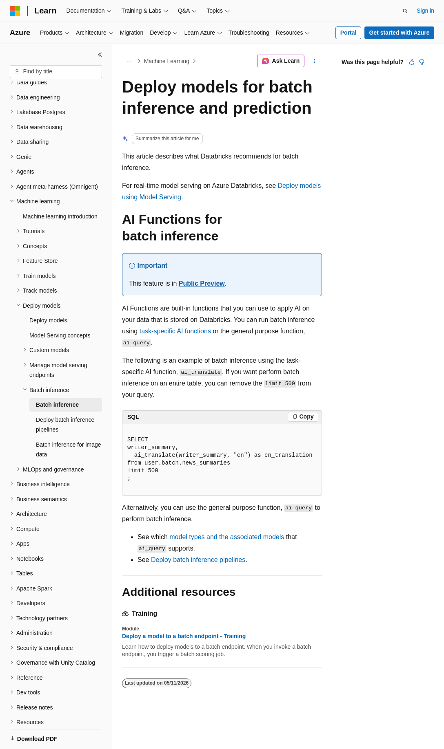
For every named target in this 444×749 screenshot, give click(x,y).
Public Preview (202, 283)
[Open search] (405, 11)
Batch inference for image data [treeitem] (68, 421)
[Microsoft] (15, 11)
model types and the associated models (226, 536)
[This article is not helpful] (421, 62)
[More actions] (315, 61)
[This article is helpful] (412, 62)
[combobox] (56, 71)
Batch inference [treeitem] (57, 376)
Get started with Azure (399, 32)
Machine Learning (166, 61)
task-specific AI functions (175, 331)
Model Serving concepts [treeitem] (59, 307)
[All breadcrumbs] (129, 61)
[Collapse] (100, 54)
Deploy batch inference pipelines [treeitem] (65, 396)
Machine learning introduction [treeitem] (60, 188)
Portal (348, 32)
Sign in (425, 10)
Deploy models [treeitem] (48, 292)
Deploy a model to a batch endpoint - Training (184, 636)
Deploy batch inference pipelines (198, 559)
